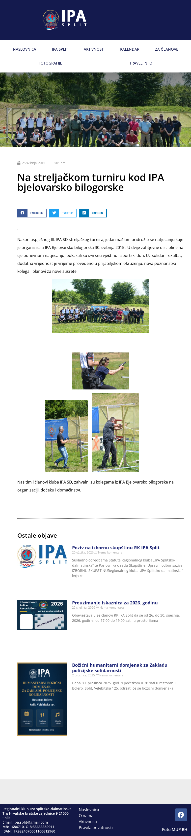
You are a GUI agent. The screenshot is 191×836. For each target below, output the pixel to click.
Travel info (141, 63)
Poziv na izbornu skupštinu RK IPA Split (116, 548)
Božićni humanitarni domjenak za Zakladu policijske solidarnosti (119, 667)
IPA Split (60, 49)
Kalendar (129, 49)
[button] (32, 213)
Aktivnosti (94, 49)
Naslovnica (24, 49)
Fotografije (50, 63)
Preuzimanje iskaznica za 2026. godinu (115, 603)
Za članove (166, 49)
